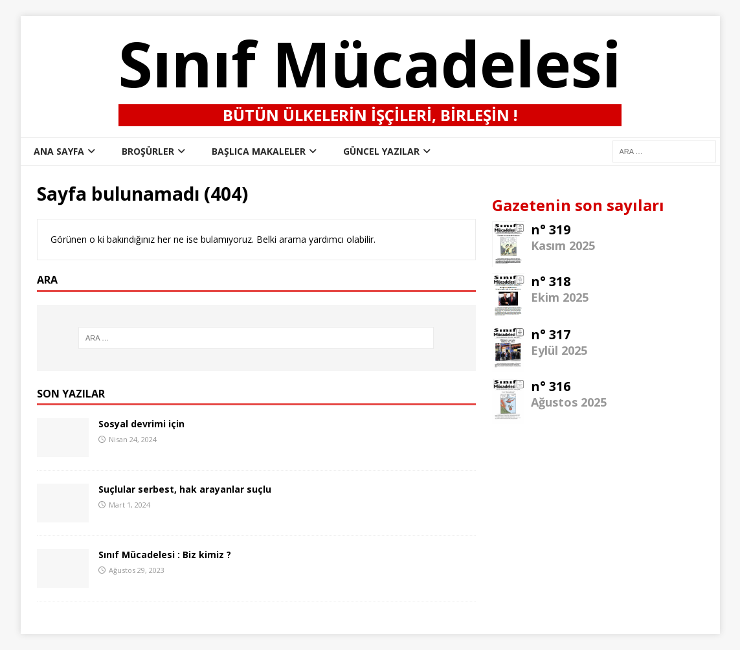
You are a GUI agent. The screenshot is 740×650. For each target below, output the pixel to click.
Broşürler (148, 151)
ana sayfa (59, 151)
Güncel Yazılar (381, 151)
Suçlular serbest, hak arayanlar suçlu (184, 489)
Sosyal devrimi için (141, 424)
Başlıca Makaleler (259, 151)
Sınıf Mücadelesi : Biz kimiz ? (164, 554)
